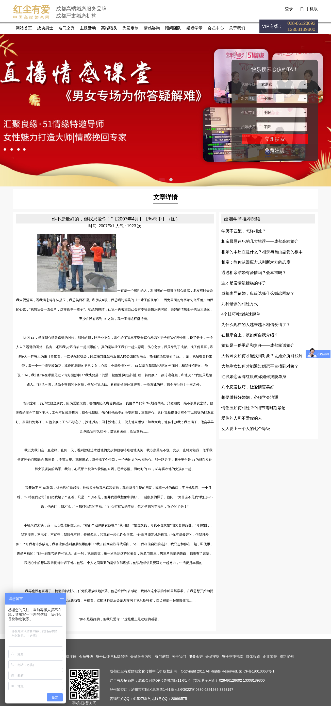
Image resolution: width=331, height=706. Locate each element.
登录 (289, 9)
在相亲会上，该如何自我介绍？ (249, 335)
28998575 (179, 699)
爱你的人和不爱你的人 (241, 418)
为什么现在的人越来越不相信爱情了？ (255, 324)
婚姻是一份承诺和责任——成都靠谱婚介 (257, 345)
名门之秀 (66, 28)
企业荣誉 (270, 657)
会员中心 (216, 28)
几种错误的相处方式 (239, 304)
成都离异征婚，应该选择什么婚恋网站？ (257, 293)
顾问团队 (173, 28)
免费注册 (274, 150)
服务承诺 (196, 657)
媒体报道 (253, 657)
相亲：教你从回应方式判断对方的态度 (255, 262)
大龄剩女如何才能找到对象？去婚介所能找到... (263, 356)
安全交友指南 (232, 657)
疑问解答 (162, 657)
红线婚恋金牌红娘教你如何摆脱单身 (253, 376)
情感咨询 (152, 28)
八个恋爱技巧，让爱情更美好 (247, 387)
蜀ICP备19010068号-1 (256, 671)
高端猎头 (109, 28)
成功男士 (45, 28)
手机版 (312, 9)
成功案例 (286, 657)
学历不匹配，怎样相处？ (243, 231)
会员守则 (212, 657)
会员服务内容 (141, 657)
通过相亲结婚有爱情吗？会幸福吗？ (253, 272)
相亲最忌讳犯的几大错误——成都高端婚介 (260, 241)
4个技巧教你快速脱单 (240, 314)
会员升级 (86, 657)
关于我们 (237, 28)
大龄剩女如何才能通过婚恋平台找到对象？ (260, 366)
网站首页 (24, 28)
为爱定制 (130, 28)
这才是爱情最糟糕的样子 (243, 283)
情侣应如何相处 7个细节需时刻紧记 (253, 408)
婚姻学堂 (194, 28)
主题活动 (88, 28)
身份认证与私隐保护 (112, 657)
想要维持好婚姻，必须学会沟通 (249, 397)
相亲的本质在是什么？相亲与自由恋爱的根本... (263, 252)
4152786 (140, 699)
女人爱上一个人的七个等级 (245, 428)
